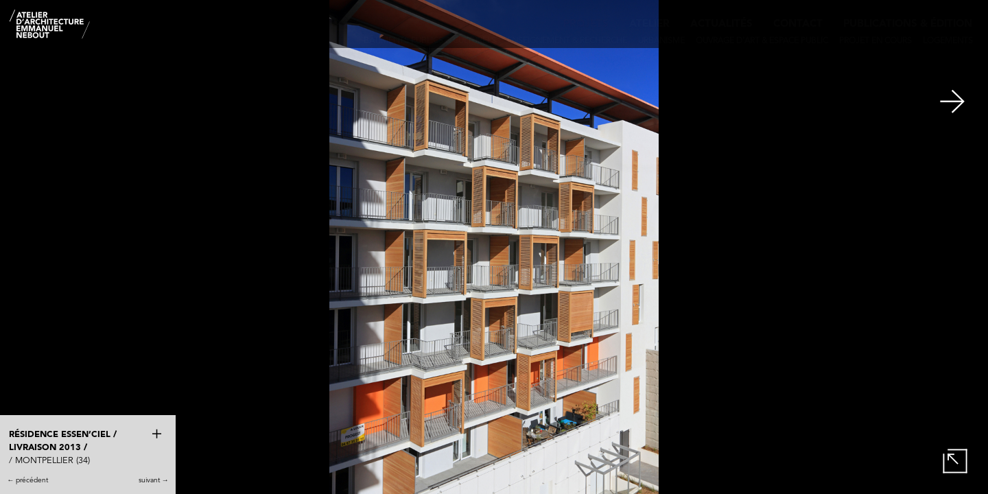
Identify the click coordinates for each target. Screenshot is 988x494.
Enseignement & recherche (567, 41)
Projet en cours (875, 41)
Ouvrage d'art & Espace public (762, 41)
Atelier (649, 24)
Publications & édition (907, 24)
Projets (586, 24)
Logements (948, 41)
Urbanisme (661, 41)
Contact (798, 24)
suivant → (154, 480)
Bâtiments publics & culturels (430, 41)
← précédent (27, 480)
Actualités (721, 24)
